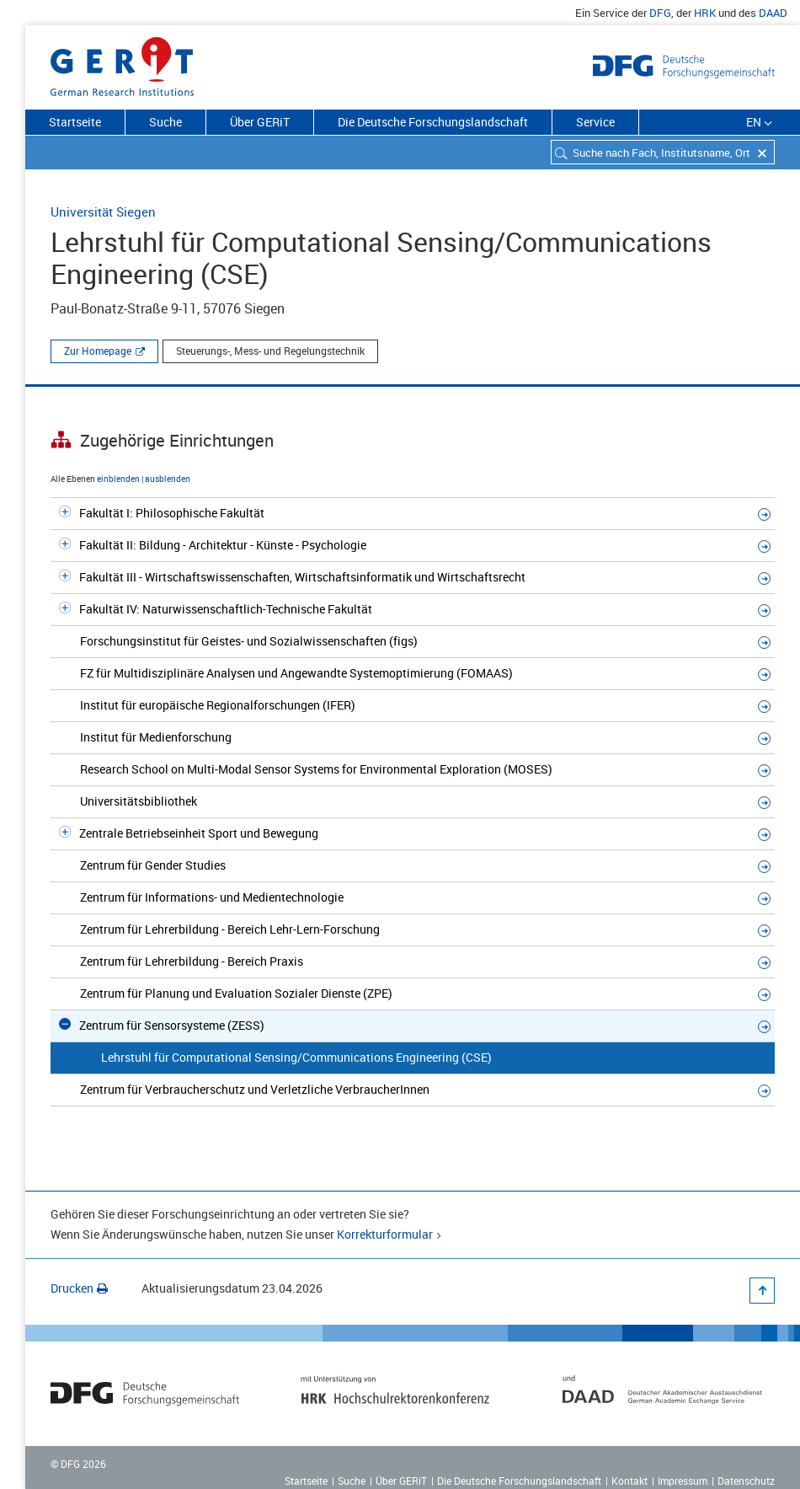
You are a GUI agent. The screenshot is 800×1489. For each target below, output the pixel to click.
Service (595, 122)
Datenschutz (746, 1480)
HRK (705, 12)
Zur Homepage (97, 350)
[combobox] (663, 152)
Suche (165, 122)
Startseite (75, 122)
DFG (660, 12)
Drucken (79, 1288)
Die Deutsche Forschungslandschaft (433, 122)
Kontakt (629, 1480)
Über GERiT (260, 122)
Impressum (682, 1480)
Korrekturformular (385, 1234)
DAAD (773, 12)
